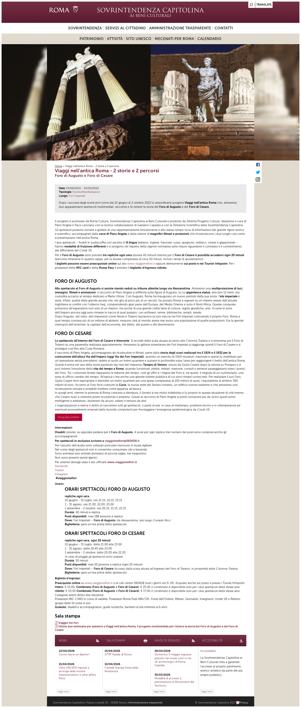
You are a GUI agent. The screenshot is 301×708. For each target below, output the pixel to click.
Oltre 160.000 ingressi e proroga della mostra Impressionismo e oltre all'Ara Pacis (77, 673)
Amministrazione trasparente (180, 28)
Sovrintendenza (85, 28)
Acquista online (68, 417)
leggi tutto (63, 691)
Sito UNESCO (138, 38)
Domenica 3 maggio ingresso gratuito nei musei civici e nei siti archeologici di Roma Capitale (173, 660)
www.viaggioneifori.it (141, 263)
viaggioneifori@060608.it (122, 441)
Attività (115, 38)
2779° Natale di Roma (118, 654)
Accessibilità (208, 651)
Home (58, 166)
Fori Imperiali (77, 196)
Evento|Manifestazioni (86, 192)
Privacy (244, 702)
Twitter (59, 470)
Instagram (61, 474)
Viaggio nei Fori (68, 623)
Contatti (224, 28)
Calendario (209, 38)
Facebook (61, 466)
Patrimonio (92, 38)
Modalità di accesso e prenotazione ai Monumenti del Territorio (174, 682)
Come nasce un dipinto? (74, 654)
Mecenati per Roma (174, 38)
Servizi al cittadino (125, 28)
